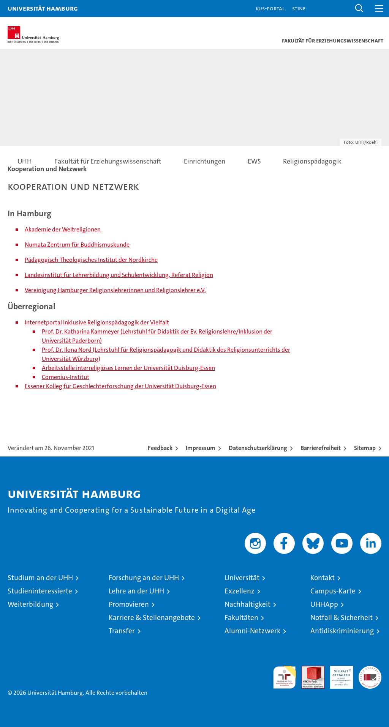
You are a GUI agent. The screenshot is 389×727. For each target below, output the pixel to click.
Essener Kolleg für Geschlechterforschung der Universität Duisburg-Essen (120, 386)
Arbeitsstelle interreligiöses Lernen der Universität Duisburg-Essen (128, 368)
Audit (309, 670)
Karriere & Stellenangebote (152, 617)
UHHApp (324, 604)
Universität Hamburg (43, 8)
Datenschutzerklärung (258, 448)
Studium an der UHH (40, 577)
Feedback (160, 448)
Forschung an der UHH (144, 577)
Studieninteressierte (40, 591)
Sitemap (365, 448)
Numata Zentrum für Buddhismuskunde (77, 245)
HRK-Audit (337, 674)
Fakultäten (241, 617)
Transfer (122, 631)
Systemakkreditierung (370, 670)
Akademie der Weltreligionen (63, 229)
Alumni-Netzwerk (252, 631)
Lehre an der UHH (136, 591)
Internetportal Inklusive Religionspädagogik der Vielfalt (97, 322)
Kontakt (322, 577)
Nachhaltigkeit (247, 604)
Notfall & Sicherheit (341, 617)
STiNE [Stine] (298, 8)
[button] (359, 8)
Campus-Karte (333, 591)
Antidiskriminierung (342, 631)
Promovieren (129, 604)
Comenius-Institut (65, 377)
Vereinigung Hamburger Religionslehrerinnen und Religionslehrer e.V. (115, 290)
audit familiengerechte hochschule (284, 677)
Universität (242, 577)
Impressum (200, 448)
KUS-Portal (270, 8)
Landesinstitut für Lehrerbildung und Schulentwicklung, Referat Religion (119, 275)
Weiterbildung (30, 604)
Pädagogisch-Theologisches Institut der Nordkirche (91, 260)
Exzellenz (240, 591)
